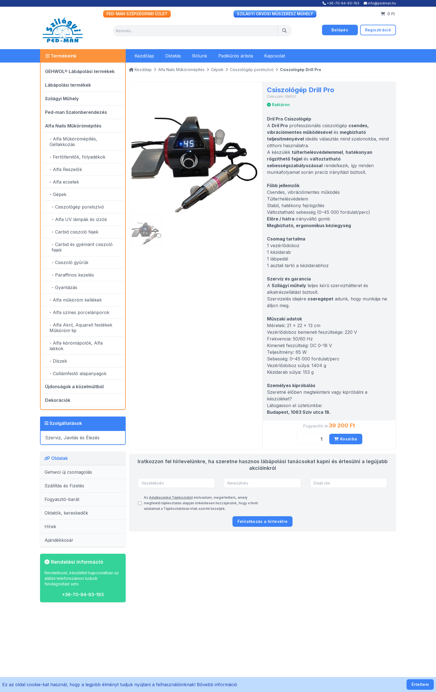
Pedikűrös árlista (235, 56)
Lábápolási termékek (68, 85)
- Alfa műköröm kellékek (75, 300)
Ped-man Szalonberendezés (76, 112)
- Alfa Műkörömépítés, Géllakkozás (73, 141)
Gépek (217, 69)
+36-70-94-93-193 (341, 3)
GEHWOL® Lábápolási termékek (80, 71)
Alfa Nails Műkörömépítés (73, 126)
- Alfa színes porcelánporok (79, 312)
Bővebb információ (217, 684)
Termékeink (61, 56)
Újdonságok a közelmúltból (74, 386)
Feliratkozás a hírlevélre (262, 521)
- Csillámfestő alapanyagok (77, 373)
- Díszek (58, 361)
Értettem (420, 684)
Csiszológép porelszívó (252, 69)
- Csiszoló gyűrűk (70, 262)
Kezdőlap (144, 56)
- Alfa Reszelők (65, 169)
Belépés (339, 29)
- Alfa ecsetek (64, 182)
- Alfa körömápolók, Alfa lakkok (76, 345)
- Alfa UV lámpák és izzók (79, 219)
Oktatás (173, 56)
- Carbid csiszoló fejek (75, 232)
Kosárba (345, 439)
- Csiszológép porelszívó (78, 207)
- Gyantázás (64, 287)
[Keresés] (284, 30)
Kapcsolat (274, 56)
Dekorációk (57, 400)
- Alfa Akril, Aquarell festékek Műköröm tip (80, 327)
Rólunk (199, 56)
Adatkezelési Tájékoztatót (171, 497)
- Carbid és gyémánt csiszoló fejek (82, 247)
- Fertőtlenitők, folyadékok (77, 157)
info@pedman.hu (380, 3)
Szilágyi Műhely (62, 98)
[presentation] (345, 503)
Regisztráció (378, 29)
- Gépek (57, 194)
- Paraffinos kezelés (73, 275)
